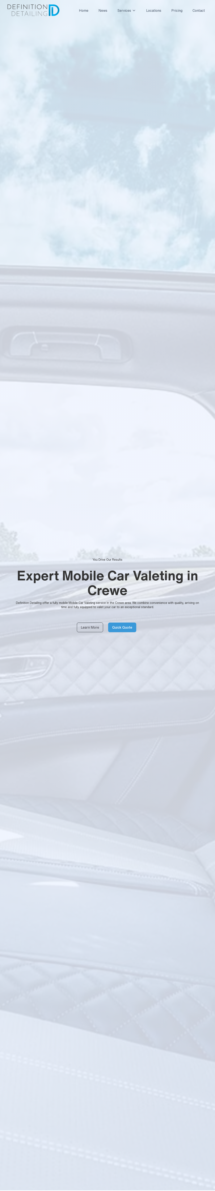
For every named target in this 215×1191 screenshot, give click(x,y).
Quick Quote (122, 627)
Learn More (90, 627)
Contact (199, 10)
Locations (153, 10)
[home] (33, 10)
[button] (125, 10)
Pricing (176, 10)
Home (83, 10)
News (102, 10)
